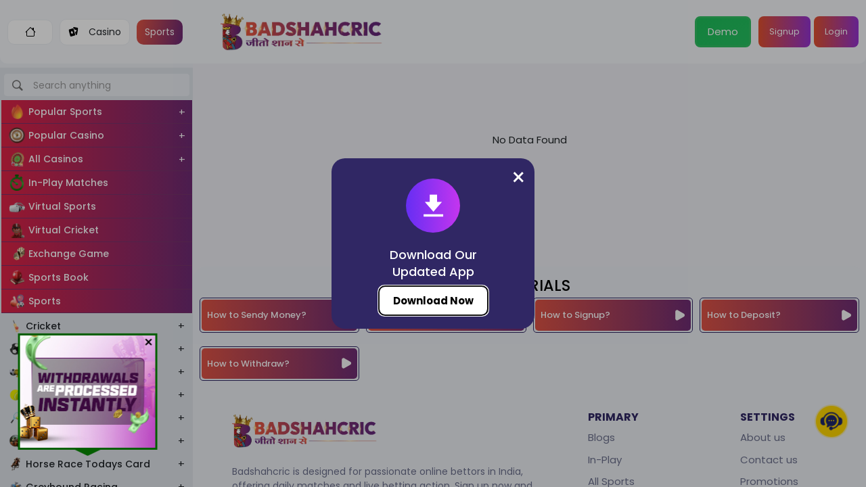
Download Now (433, 301)
